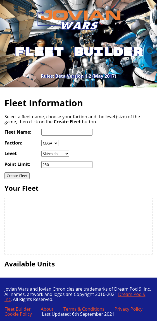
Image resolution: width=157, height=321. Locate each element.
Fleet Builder (17, 309)
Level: (11, 153)
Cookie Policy (18, 314)
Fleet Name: (17, 131)
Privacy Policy (128, 309)
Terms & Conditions (83, 309)
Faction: (13, 142)
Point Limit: (17, 164)
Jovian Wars (63, 15)
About (47, 309)
